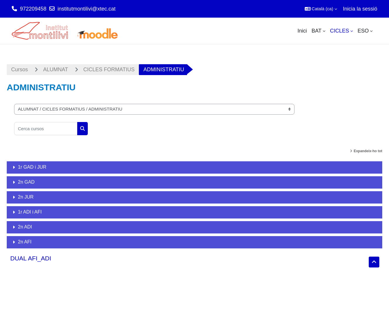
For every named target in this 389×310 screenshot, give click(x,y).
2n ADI (25, 226)
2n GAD (26, 181)
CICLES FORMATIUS (109, 69)
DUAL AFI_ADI (30, 258)
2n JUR (25, 196)
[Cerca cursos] (46, 128)
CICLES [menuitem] (339, 31)
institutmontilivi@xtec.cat (86, 9)
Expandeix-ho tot (368, 151)
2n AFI (24, 241)
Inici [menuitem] (302, 31)
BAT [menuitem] (316, 31)
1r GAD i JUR (32, 167)
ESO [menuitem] (363, 31)
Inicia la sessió (360, 9)
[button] (321, 9)
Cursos (19, 69)
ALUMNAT (55, 69)
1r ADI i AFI (30, 211)
